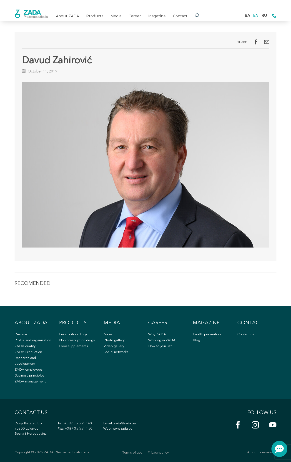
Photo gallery (114, 340)
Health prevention (207, 334)
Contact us (245, 334)
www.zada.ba (123, 429)
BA (247, 16)
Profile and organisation (33, 340)
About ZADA (67, 16)
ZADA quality (25, 346)
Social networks (116, 352)
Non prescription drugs (77, 340)
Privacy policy (158, 452)
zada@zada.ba (125, 423)
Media (115, 16)
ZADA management (30, 381)
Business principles (29, 375)
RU (264, 16)
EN (255, 16)
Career (135, 16)
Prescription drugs (73, 334)
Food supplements (73, 346)
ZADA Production (28, 352)
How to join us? (160, 346)
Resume (21, 334)
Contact (180, 16)
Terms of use (132, 452)
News (108, 334)
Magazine (157, 16)
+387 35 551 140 (78, 423)
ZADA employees (29, 370)
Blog (196, 340)
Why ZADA (157, 334)
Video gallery (114, 346)
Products (94, 16)
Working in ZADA (162, 340)
